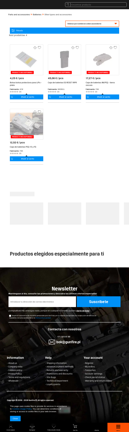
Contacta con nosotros (64, 329)
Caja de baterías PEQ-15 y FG (23, 147)
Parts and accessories (19, 14)
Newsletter (64, 290)
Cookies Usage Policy (21, 409)
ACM (21, 89)
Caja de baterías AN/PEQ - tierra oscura (100, 83)
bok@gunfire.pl (68, 342)
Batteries (37, 14)
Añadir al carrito (27, 97)
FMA (97, 89)
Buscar (68, 5)
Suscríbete (98, 302)
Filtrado (19, 30)
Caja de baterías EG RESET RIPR (62, 82)
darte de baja (82, 311)
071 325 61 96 (63, 337)
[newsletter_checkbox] (10, 316)
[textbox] (96, 4)
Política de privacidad (43, 318)
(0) (20, 92)
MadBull (61, 89)
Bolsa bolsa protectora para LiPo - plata (26, 83)
